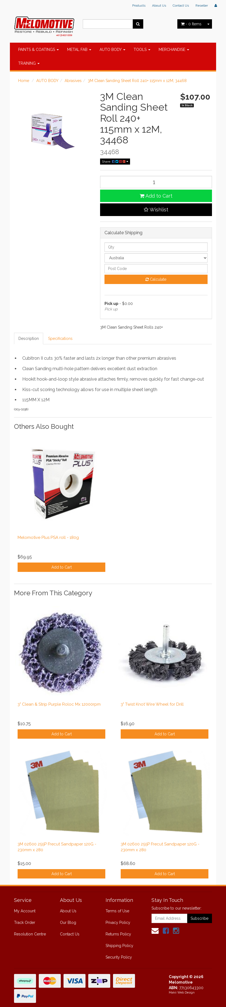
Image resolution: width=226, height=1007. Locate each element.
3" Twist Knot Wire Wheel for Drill (152, 704)
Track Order (24, 922)
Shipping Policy (119, 945)
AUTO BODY (112, 49)
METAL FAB (79, 49)
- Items (191, 24)
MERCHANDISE (174, 49)
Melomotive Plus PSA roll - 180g (48, 537)
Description (28, 338)
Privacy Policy (118, 922)
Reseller (201, 5)
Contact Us (181, 5)
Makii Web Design (182, 992)
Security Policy (119, 957)
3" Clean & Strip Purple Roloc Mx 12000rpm (59, 704)
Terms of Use (117, 911)
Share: (115, 161)
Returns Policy (118, 934)
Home (23, 80)
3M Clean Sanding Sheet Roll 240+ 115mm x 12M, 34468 (137, 80)
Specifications (60, 338)
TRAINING (29, 63)
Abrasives (73, 80)
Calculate (155, 279)
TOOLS (142, 49)
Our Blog (68, 922)
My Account (24, 911)
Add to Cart (156, 196)
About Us (159, 5)
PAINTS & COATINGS (38, 49)
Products (138, 5)
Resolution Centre (30, 934)
